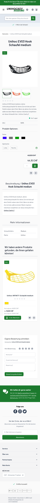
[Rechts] (14, 147)
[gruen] (17, 138)
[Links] (5, 147)
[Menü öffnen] (3, 9)
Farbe (4, 134)
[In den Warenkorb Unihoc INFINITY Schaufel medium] (12, 318)
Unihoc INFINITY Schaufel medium (20, 295)
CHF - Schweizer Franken (14, 475)
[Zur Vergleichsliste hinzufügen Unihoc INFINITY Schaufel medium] (34, 317)
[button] (20, 448)
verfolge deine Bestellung (19, 395)
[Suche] (33, 18)
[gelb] (6, 303)
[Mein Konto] (32, 9)
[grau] (11, 138)
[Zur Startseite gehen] (15, 10)
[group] (8, 101)
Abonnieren (20, 437)
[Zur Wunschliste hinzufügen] (31, 173)
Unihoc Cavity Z (9, 210)
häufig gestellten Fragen (26, 393)
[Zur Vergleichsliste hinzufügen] (36, 173)
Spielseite (5, 144)
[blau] (4, 138)
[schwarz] (23, 138)
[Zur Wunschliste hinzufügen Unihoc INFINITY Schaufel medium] (29, 317)
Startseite (5, 34)
